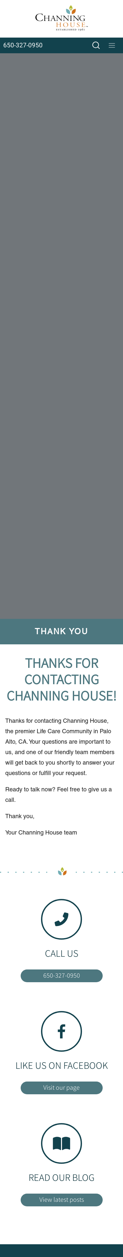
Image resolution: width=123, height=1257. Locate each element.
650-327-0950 (61, 975)
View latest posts (61, 1199)
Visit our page (61, 1087)
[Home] (61, 18)
